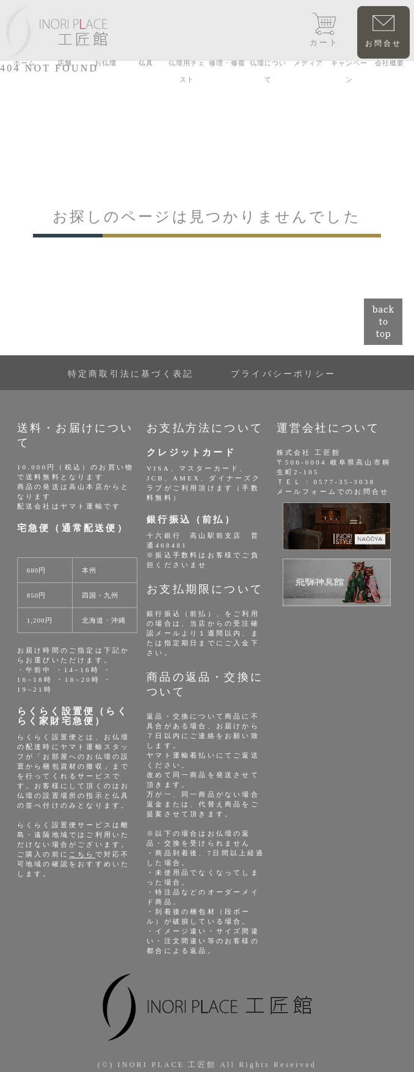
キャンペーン (349, 71)
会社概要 (389, 63)
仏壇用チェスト (187, 71)
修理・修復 (227, 63)
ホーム (24, 63)
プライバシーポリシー (283, 373)
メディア (308, 63)
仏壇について (268, 71)
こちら (82, 854)
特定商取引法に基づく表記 (131, 373)
